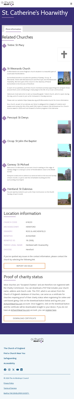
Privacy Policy (9, 383)
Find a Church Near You (14, 353)
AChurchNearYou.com (13, 303)
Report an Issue (24, 266)
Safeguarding (10, 358)
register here (51, 310)
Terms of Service (10, 388)
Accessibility (9, 363)
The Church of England (14, 348)
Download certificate (24, 318)
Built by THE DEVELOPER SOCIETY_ (16, 393)
